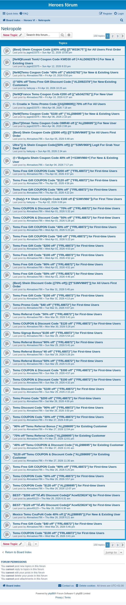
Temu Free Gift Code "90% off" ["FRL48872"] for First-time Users (58, 264)
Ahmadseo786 (34, 75)
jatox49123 (33, 498)
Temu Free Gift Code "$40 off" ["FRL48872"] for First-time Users (57, 523)
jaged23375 (33, 52)
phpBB (51, 593)
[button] (122, 36)
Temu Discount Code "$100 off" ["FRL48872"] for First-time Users (58, 389)
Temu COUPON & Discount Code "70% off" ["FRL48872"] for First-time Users (66, 208)
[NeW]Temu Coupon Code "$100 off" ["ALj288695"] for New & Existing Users (66, 113)
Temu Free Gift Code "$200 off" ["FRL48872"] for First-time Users (58, 245)
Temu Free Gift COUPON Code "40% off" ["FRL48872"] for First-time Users (65, 227)
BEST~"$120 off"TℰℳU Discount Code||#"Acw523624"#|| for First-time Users (66, 505)
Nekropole (11, 28)
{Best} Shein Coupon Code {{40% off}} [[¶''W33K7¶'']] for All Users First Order (67, 49)
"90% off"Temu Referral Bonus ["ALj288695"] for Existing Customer (60, 426)
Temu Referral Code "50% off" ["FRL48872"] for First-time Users (57, 314)
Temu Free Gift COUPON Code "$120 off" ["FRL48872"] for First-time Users (65, 180)
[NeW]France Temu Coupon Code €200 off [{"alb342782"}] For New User (63, 94)
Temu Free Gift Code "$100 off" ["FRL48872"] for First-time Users (58, 255)
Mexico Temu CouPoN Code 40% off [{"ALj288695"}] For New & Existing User (66, 514)
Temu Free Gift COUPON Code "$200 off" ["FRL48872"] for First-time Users (65, 171)
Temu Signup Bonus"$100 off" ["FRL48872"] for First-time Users (57, 333)
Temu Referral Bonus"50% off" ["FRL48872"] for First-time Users (58, 361)
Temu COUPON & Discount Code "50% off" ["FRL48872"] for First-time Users (66, 217)
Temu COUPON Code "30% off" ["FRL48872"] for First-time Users (58, 417)
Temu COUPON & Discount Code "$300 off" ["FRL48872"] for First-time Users (67, 370)
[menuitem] (23, 13)
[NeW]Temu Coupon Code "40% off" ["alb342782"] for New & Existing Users (65, 72)
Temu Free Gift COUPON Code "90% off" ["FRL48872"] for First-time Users (65, 189)
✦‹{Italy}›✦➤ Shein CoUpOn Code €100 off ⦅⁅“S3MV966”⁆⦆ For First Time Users (67, 199)
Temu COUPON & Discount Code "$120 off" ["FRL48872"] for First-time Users (67, 323)
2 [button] (112, 36)
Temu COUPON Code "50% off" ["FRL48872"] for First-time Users (58, 476)
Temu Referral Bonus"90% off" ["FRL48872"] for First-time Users (58, 342)
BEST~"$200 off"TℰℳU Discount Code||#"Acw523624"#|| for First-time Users (66, 495)
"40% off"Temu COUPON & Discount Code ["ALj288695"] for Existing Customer (68, 445)
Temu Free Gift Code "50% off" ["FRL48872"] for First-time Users (58, 273)
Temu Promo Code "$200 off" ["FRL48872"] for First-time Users (57, 398)
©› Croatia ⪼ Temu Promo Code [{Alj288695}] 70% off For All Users (59, 104)
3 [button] (117, 36)
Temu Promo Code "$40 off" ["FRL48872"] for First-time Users (56, 305)
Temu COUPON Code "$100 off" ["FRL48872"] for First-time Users (58, 533)
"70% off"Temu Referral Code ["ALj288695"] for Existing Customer (59, 435)
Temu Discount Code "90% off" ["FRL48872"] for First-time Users (58, 407)
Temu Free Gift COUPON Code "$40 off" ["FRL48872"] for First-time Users (64, 236)
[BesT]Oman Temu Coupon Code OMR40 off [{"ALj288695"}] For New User (64, 123)
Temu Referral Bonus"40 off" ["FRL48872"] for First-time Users (56, 351)
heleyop (31, 88)
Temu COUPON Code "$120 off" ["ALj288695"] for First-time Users (59, 485)
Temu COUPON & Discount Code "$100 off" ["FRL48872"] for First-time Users (67, 379)
